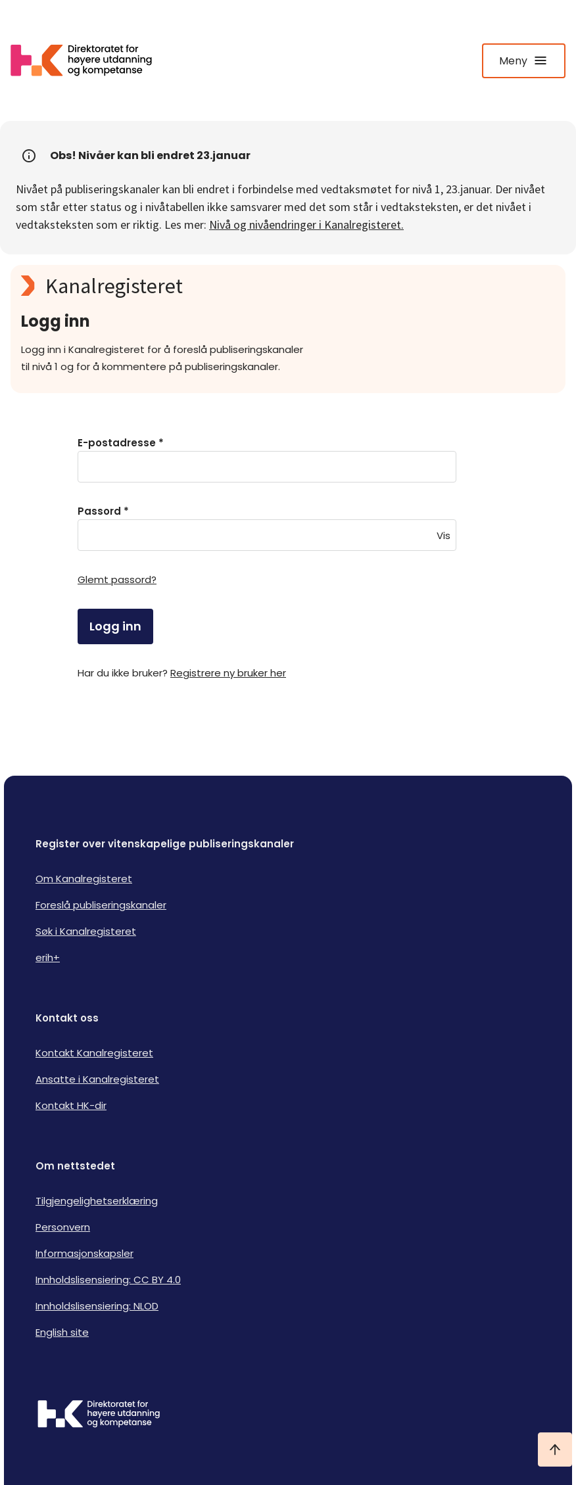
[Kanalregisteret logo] (284, 286)
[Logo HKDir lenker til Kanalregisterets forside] (89, 60)
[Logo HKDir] (288, 1415)
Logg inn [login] (115, 626)
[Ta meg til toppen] (555, 1449)
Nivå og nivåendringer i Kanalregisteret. (306, 224)
